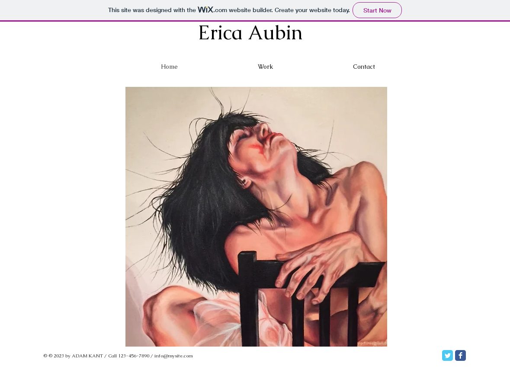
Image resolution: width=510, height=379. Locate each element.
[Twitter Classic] (447, 355)
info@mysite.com (173, 356)
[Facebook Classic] (460, 355)
